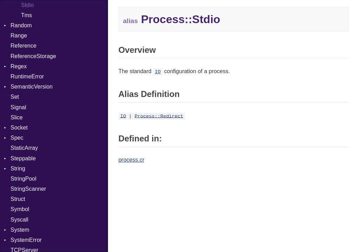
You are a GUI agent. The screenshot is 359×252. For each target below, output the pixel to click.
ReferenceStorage (33, 56)
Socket (19, 128)
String (18, 169)
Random (21, 25)
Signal (18, 107)
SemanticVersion (32, 87)
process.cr (131, 160)
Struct (18, 199)
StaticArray (24, 148)
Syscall (19, 220)
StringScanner (28, 189)
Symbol (20, 209)
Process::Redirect (159, 116)
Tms (26, 15)
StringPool (23, 179)
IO (158, 72)
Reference (23, 46)
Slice (17, 117)
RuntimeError (27, 76)
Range (19, 35)
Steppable (23, 158)
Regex (19, 66)
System (20, 230)
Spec (17, 138)
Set (15, 97)
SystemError (26, 240)
